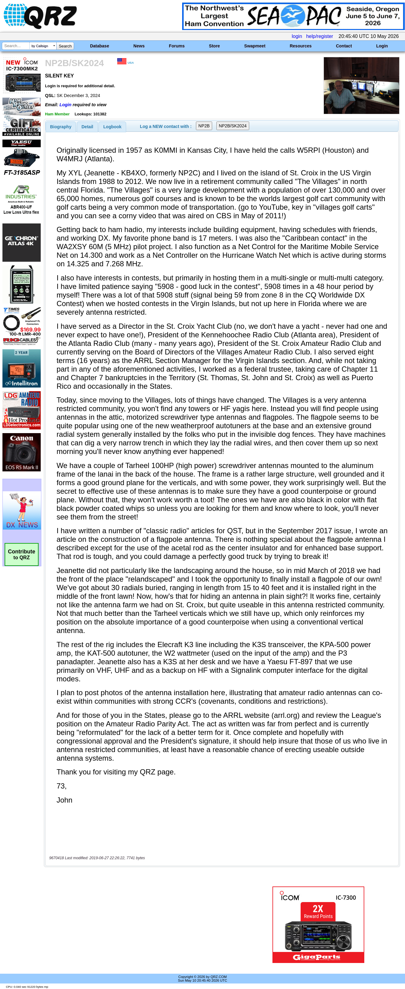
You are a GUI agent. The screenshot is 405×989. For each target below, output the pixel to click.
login (297, 36)
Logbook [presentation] (112, 126)
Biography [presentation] (61, 126)
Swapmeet (254, 45)
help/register (319, 36)
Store (214, 45)
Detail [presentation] (87, 126)
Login (382, 45)
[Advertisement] (145, 925)
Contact (344, 45)
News (139, 45)
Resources (301, 45)
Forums (177, 45)
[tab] (61, 127)
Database (99, 45)
